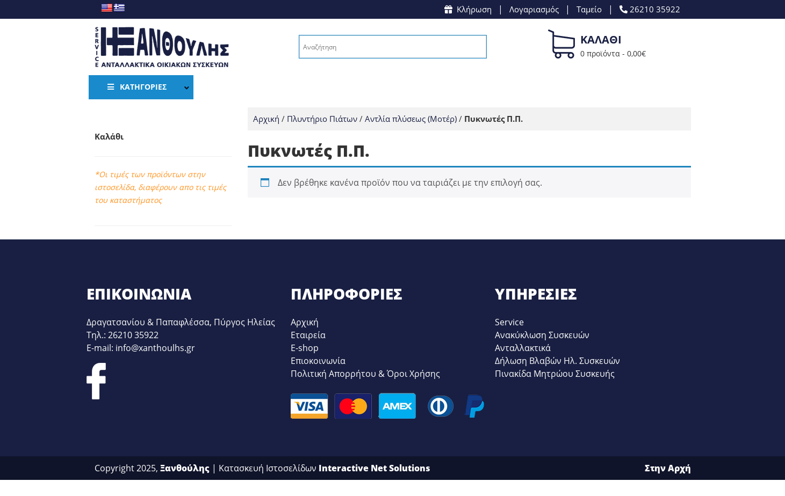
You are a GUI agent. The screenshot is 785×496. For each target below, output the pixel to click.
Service (509, 322)
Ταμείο (589, 9)
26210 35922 (650, 9)
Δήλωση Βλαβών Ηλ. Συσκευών (557, 361)
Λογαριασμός (534, 9)
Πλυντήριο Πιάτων (322, 118)
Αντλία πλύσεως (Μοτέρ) (411, 118)
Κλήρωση (468, 9)
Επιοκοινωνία (318, 361)
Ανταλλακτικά (523, 348)
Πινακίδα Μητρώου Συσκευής (555, 374)
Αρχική (266, 118)
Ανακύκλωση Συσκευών (542, 335)
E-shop (305, 348)
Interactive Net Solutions (374, 468)
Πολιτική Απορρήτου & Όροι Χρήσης (365, 374)
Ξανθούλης (185, 468)
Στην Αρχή (668, 468)
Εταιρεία (308, 335)
